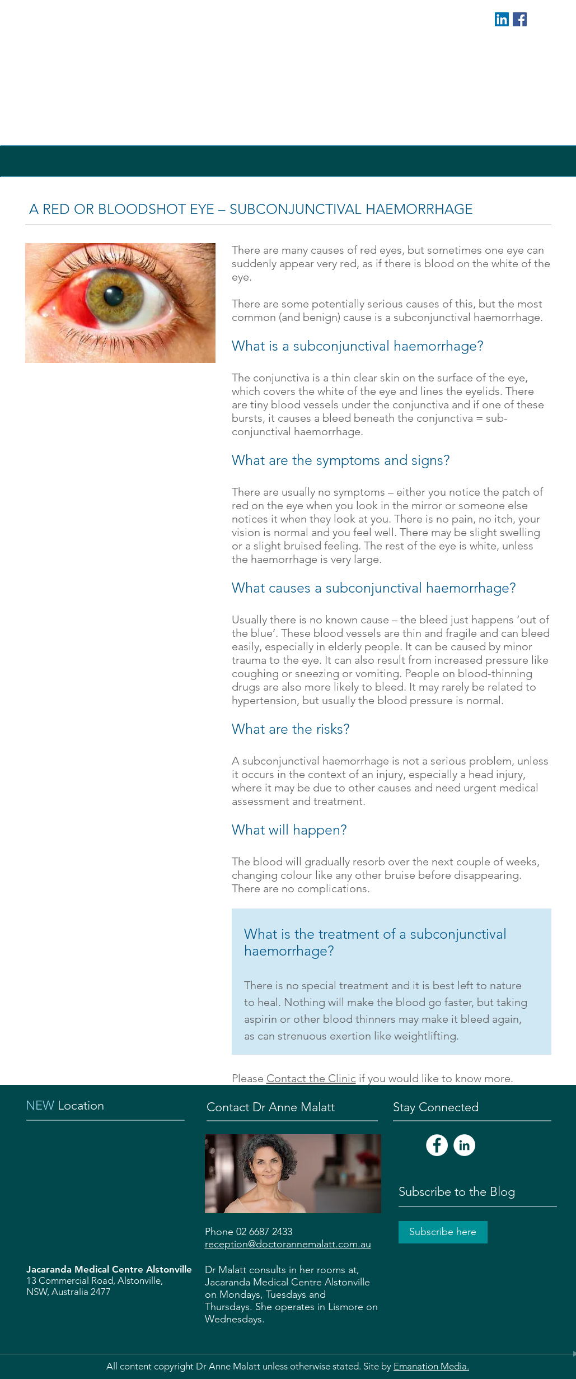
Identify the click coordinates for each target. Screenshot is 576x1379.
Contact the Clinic (311, 1078)
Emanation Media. (431, 1366)
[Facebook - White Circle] (437, 1145)
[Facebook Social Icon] (520, 19)
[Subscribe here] (443, 1232)
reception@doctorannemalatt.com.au (288, 1244)
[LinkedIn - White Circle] (464, 1145)
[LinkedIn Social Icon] (502, 19)
